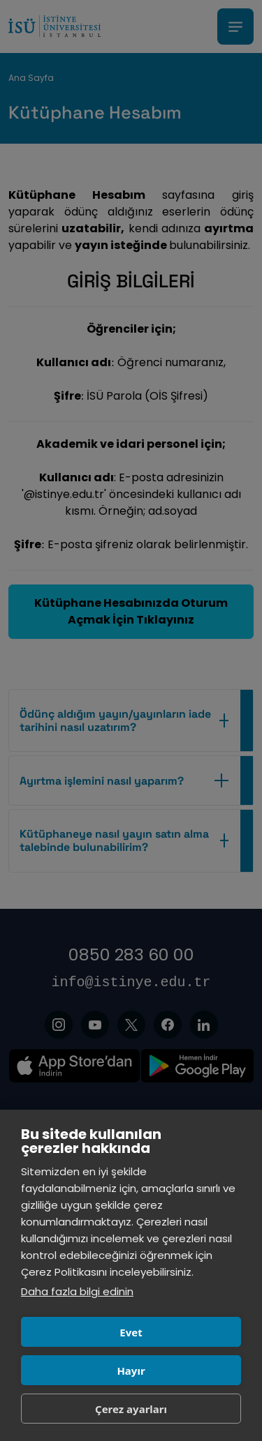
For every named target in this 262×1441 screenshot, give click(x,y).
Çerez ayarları (131, 1409)
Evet (130, 1332)
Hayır (131, 1371)
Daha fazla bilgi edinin (77, 1291)
